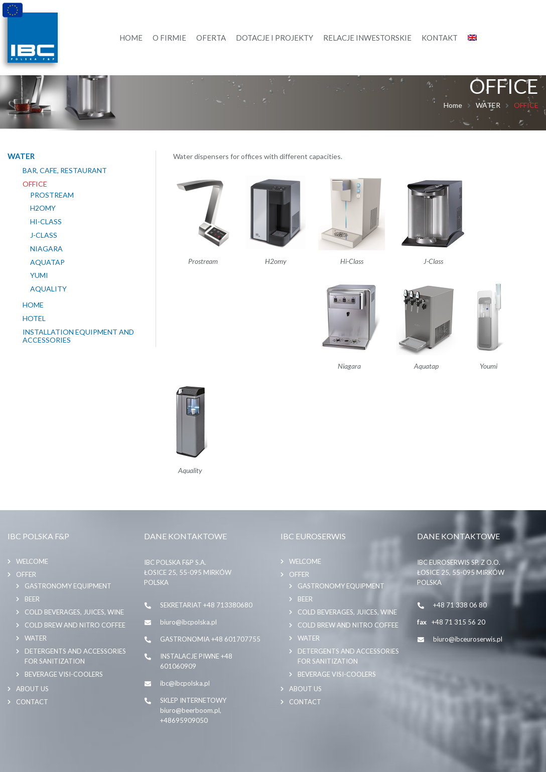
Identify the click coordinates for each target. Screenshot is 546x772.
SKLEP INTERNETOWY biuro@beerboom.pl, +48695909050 (193, 710)
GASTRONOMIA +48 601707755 (210, 639)
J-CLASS (43, 235)
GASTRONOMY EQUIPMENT (68, 586)
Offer (26, 574)
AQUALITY (48, 289)
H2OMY (43, 208)
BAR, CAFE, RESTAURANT (65, 171)
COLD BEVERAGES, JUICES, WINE (74, 612)
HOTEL (34, 319)
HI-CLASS (46, 222)
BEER (32, 599)
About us (32, 689)
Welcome (32, 561)
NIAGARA (46, 249)
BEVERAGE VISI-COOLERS (64, 674)
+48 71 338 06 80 (460, 605)
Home (453, 105)
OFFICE (35, 184)
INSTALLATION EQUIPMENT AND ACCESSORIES (78, 336)
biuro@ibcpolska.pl (188, 622)
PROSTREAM (52, 195)
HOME (33, 305)
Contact (32, 702)
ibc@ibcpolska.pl (185, 683)
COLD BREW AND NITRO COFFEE (75, 625)
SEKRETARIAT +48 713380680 (206, 605)
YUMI (39, 275)
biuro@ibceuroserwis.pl (467, 639)
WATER (488, 105)
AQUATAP (47, 262)
